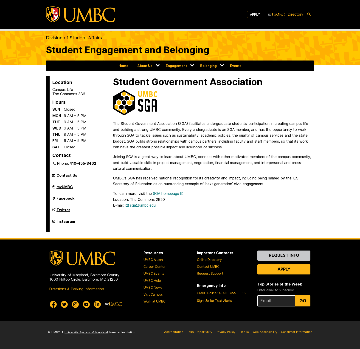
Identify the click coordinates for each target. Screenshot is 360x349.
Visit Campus (153, 294)
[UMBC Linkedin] (97, 304)
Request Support (210, 273)
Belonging (208, 66)
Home (123, 66)
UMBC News (152, 287)
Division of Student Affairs (74, 37)
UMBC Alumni (153, 260)
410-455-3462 (83, 163)
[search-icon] (309, 14)
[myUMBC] (276, 14)
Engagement (176, 66)
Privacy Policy (225, 332)
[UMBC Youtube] (86, 304)
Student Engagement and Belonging (127, 49)
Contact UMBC (208, 266)
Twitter (63, 211)
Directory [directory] (295, 14)
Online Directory (209, 260)
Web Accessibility (265, 332)
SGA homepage (166, 193)
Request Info (284, 255)
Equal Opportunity (199, 332)
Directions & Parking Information (76, 289)
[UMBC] (80, 14)
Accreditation (173, 332)
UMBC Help (152, 281)
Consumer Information (296, 332)
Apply (255, 14)
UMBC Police (207, 293)
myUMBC (64, 188)
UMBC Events (153, 273)
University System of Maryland (86, 332)
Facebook (65, 200)
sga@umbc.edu (143, 205)
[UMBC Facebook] (53, 304)
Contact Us (66, 175)
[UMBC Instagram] (75, 304)
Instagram (65, 223)
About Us (145, 66)
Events (236, 66)
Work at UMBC (154, 301)
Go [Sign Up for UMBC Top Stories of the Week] (302, 300)
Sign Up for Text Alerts (214, 301)
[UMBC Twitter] (64, 304)
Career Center (154, 266)
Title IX (244, 332)
